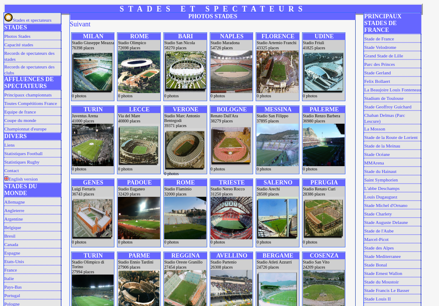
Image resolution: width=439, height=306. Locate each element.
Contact (11, 170)
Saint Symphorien (381, 179)
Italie (9, 278)
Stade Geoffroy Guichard (387, 106)
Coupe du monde (20, 120)
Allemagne (14, 201)
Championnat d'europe (25, 128)
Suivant (80, 24)
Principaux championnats (28, 94)
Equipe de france (20, 111)
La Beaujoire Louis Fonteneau (392, 89)
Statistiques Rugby (22, 161)
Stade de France (379, 38)
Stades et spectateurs (27, 20)
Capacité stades (18, 44)
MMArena (374, 162)
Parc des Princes (379, 64)
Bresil (9, 235)
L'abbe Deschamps (381, 188)
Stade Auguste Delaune (386, 222)
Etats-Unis (14, 261)
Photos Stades (17, 36)
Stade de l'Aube (378, 230)
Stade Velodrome (380, 47)
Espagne (12, 252)
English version (21, 178)
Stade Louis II (377, 298)
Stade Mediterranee (382, 256)
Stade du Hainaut (380, 171)
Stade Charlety (378, 213)
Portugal (12, 295)
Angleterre (14, 210)
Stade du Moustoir (381, 281)
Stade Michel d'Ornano (386, 205)
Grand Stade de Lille (383, 55)
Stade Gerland (377, 72)
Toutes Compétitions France (30, 103)
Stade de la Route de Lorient (391, 137)
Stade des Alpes (379, 247)
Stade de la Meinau (382, 145)
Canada (11, 244)
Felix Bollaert (377, 81)
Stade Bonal (375, 264)
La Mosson (374, 128)
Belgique (12, 227)
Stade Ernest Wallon (383, 273)
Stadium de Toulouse (384, 98)
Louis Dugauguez (380, 196)
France (10, 269)
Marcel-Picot (376, 239)
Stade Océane (377, 154)
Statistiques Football (23, 153)
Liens (9, 144)
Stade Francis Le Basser (386, 290)
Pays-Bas (13, 286)
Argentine (13, 218)
